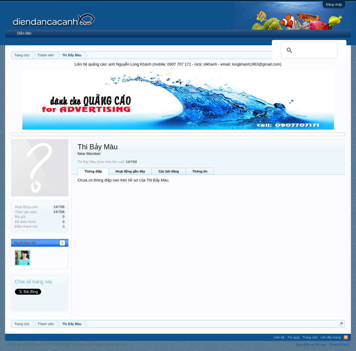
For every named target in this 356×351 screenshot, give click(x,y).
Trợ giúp (293, 337)
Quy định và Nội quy (311, 344)
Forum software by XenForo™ (48, 344)
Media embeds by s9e (109, 344)
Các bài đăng (168, 171)
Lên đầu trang (330, 337)
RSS (346, 337)
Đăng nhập (334, 4)
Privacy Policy (339, 344)
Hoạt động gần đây (130, 171)
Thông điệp (93, 171)
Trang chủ (310, 337)
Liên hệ (279, 337)
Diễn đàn (24, 33)
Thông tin (199, 171)
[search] (308, 50)
